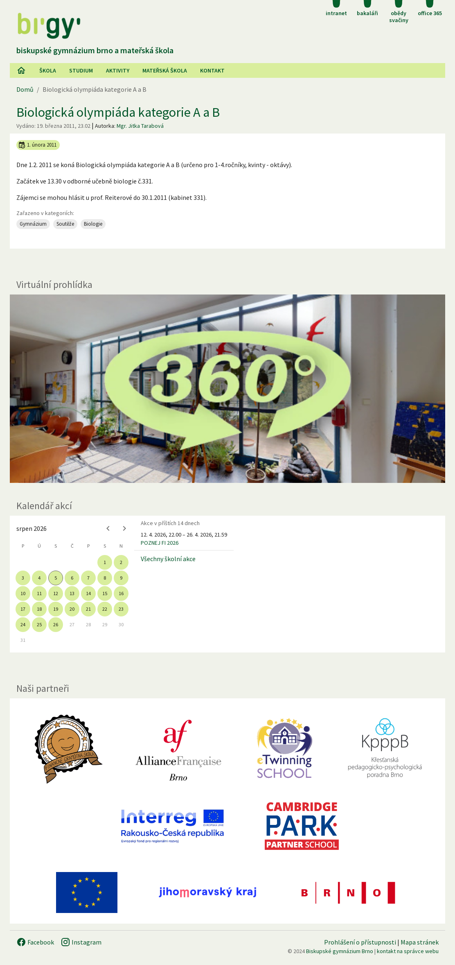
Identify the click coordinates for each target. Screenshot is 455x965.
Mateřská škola (164, 70)
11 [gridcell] (39, 593)
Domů (25, 89)
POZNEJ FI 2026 (159, 542)
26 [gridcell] (55, 624)
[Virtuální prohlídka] (227, 388)
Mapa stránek (420, 942)
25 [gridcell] (39, 624)
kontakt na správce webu (408, 951)
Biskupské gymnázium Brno (339, 951)
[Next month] (124, 528)
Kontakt (212, 70)
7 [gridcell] (88, 578)
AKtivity (117, 70)
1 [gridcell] (105, 562)
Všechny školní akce (168, 559)
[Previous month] (108, 528)
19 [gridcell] (55, 609)
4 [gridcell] (39, 578)
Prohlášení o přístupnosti (360, 942)
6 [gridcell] (72, 578)
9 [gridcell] (121, 578)
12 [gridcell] (55, 593)
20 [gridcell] (72, 609)
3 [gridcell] (23, 578)
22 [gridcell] (104, 609)
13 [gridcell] (72, 593)
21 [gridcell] (88, 609)
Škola (47, 70)
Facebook (35, 942)
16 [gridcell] (121, 593)
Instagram (81, 942)
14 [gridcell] (88, 593)
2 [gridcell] (121, 562)
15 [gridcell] (104, 593)
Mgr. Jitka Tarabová (140, 125)
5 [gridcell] (55, 578)
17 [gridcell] (22, 609)
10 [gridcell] (22, 593)
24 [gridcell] (22, 624)
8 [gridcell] (105, 578)
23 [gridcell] (121, 609)
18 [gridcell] (39, 609)
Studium (81, 70)
